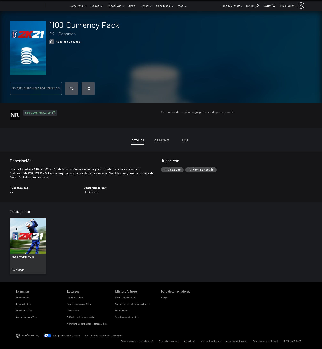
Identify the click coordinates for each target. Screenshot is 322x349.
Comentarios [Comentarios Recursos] (73, 310)
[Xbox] (57, 5)
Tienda (144, 5)
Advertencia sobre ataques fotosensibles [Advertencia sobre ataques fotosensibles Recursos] (87, 323)
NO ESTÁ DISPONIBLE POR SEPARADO (36, 88)
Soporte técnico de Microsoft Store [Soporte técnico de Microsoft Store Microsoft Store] (132, 304)
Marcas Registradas (211, 341)
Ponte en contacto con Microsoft (137, 341)
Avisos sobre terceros (236, 341)
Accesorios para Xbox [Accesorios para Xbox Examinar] (26, 317)
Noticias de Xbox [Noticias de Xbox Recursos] (75, 297)
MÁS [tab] (185, 140)
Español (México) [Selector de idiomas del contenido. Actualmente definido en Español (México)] (30, 335)
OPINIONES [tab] (161, 140)
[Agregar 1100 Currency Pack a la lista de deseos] (71, 88)
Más (180, 5)
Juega (131, 5)
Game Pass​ (76, 5)
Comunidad (163, 5)
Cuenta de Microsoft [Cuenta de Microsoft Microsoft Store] (125, 297)
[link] (28, 246)
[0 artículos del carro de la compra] (269, 5)
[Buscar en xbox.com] (252, 5)
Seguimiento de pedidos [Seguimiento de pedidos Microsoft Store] (127, 317)
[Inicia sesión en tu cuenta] (291, 5)
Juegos (95, 5)
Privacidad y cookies (169, 341)
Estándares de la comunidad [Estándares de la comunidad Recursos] (81, 317)
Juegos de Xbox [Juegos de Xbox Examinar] (23, 304)
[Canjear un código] (88, 88)
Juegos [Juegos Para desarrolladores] (164, 297)
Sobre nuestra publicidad (265, 341)
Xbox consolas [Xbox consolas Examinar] (23, 297)
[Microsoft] (30, 5)
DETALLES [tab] (138, 140)
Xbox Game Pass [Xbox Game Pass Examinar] (24, 310)
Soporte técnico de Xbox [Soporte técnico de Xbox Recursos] (79, 304)
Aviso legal (189, 341)
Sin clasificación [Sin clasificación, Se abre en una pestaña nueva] (40, 112)
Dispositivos (114, 5)
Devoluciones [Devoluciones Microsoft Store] (122, 310)
